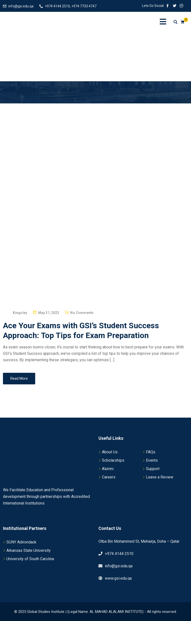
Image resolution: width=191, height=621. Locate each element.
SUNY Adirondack (21, 542)
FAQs (150, 452)
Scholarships (113, 460)
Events (152, 460)
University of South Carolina (30, 558)
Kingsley (20, 313)
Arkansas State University (28, 550)
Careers (108, 477)
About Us (110, 452)
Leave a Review (159, 477)
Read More (19, 378)
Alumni (107, 468)
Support (152, 468)
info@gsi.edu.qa (20, 6)
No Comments (82, 313)
